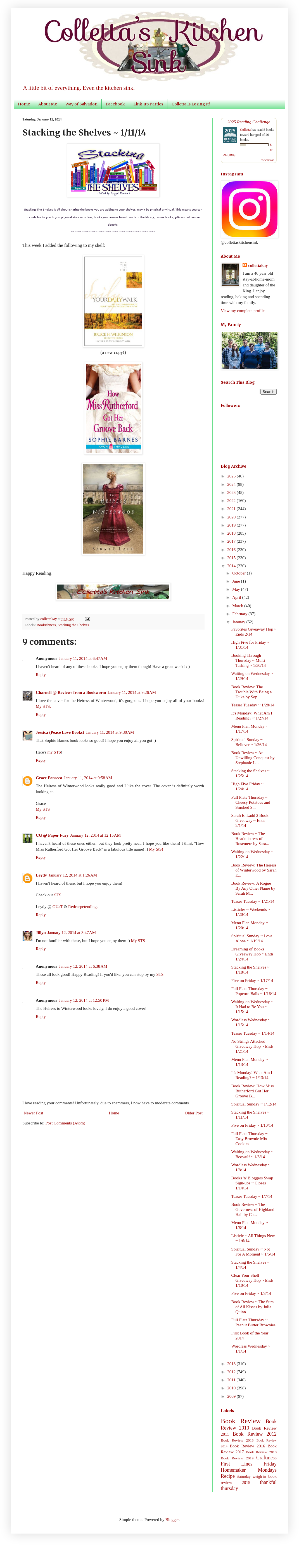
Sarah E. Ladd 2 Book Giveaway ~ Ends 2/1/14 (250, 820)
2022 (232, 500)
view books (267, 159)
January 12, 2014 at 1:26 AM (73, 875)
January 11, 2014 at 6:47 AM (83, 658)
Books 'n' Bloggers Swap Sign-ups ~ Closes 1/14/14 (252, 1183)
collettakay (49, 619)
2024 (232, 484)
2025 (232, 476)
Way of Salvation (81, 104)
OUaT (58, 906)
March (238, 605)
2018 (232, 533)
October (239, 573)
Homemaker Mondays (249, 1470)
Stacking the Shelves (73, 625)
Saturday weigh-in (251, 1476)
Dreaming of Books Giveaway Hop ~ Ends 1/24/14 (252, 954)
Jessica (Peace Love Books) (60, 732)
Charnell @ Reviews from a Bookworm (71, 692)
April (237, 597)
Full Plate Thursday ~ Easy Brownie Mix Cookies (249, 1138)
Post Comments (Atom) (66, 1123)
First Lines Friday (249, 1464)
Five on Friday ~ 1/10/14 (252, 1125)
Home (24, 104)
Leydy (41, 875)
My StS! (156, 849)
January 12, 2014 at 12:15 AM (95, 835)
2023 (232, 492)
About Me (47, 104)
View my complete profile (243, 310)
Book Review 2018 (261, 1452)
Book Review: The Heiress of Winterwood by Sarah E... (254, 870)
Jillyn (41, 932)
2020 (232, 517)
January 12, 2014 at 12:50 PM (84, 1000)
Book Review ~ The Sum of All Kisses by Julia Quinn (252, 1307)
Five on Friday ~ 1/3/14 (251, 1293)
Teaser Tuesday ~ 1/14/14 (252, 1033)
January (239, 622)
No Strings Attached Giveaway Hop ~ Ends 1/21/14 (252, 1046)
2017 (232, 541)
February (240, 614)
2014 (232, 566)
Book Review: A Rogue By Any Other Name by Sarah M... (253, 888)
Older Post (194, 1113)
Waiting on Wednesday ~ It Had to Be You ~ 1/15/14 (252, 1007)
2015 (232, 558)
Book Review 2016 (247, 1446)
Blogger (172, 1519)
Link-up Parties (148, 104)
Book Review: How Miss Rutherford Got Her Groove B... (252, 1091)
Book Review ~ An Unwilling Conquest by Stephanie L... (253, 757)
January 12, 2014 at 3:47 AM (72, 932)
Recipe (228, 1476)
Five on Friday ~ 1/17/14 (252, 980)
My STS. (43, 706)
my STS (54, 752)
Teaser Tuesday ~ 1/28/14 (252, 705)
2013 (232, 1363)
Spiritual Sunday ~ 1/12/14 (254, 1104)
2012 (232, 1372)
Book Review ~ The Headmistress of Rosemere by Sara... (250, 838)
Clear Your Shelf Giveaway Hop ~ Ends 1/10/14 (252, 1280)
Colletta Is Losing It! (191, 104)
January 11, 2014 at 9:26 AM (132, 692)
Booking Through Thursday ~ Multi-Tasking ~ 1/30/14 (249, 660)
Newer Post (33, 1113)
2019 (232, 525)
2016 (232, 549)
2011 (231, 1380)
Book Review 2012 (254, 1434)
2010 (232, 1388)
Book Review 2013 (237, 1440)
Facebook (115, 104)
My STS (43, 809)
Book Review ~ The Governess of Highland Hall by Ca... (252, 1209)
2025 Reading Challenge (248, 121)
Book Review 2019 (237, 1458)
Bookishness (46, 625)
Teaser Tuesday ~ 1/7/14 (251, 1196)
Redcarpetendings (83, 906)
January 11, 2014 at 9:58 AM (88, 778)
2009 (232, 1396)
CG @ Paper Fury (52, 835)
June (236, 581)
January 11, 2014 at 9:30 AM (110, 732)
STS (57, 895)
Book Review (241, 1421)
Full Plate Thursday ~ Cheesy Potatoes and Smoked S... (250, 802)
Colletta (245, 130)
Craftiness (266, 1457)
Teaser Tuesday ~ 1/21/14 (252, 901)
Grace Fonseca (49, 778)
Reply (41, 674)
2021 (232, 508)
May (236, 589)
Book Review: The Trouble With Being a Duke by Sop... (251, 692)
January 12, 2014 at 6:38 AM (83, 966)
